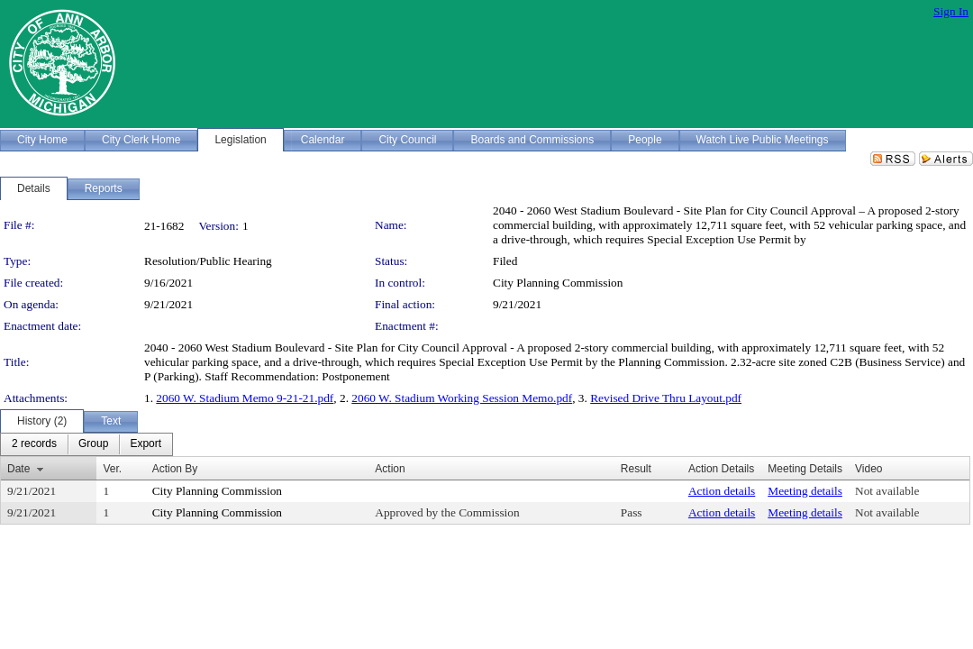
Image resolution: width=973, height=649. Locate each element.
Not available (887, 491)
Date (18, 468)
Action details (721, 491)
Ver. (112, 468)
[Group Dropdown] (93, 444)
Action (390, 468)
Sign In (950, 11)
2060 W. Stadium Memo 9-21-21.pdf (244, 398)
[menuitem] (34, 444)
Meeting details (805, 491)
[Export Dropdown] (145, 444)
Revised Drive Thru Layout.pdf (665, 398)
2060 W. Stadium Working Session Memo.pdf (461, 398)
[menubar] (86, 444)
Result (636, 468)
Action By (175, 468)
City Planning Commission (558, 282)
